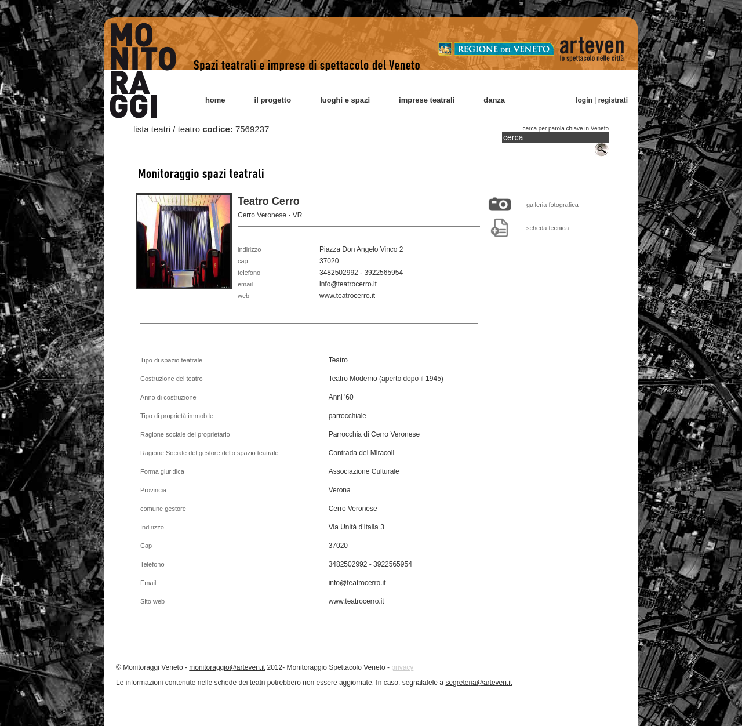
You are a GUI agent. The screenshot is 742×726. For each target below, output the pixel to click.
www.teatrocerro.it (347, 296)
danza (494, 100)
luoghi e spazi (345, 100)
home (215, 100)
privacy (402, 667)
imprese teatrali (426, 100)
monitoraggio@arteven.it (227, 667)
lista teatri (151, 129)
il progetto (273, 100)
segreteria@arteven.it (478, 682)
